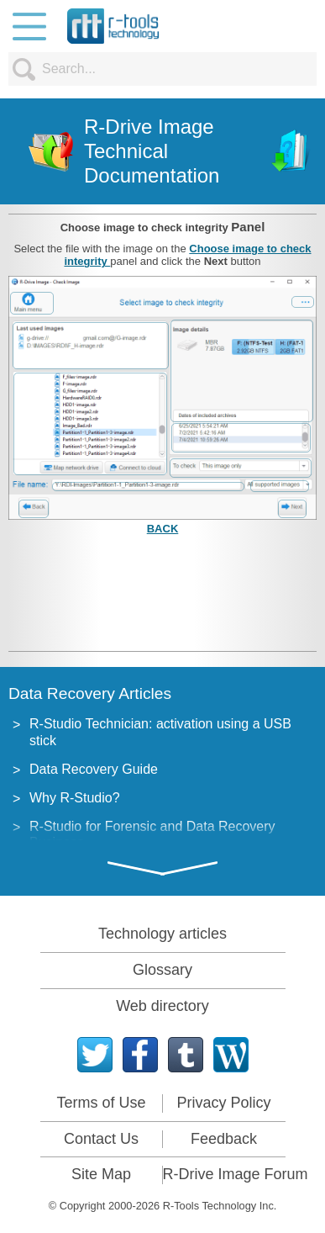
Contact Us (101, 1138)
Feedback (224, 1138)
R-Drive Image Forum (235, 1174)
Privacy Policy (223, 1102)
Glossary (162, 969)
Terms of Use (100, 1102)
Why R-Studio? (74, 798)
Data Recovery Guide (93, 769)
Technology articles (162, 933)
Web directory (162, 1006)
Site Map (101, 1174)
